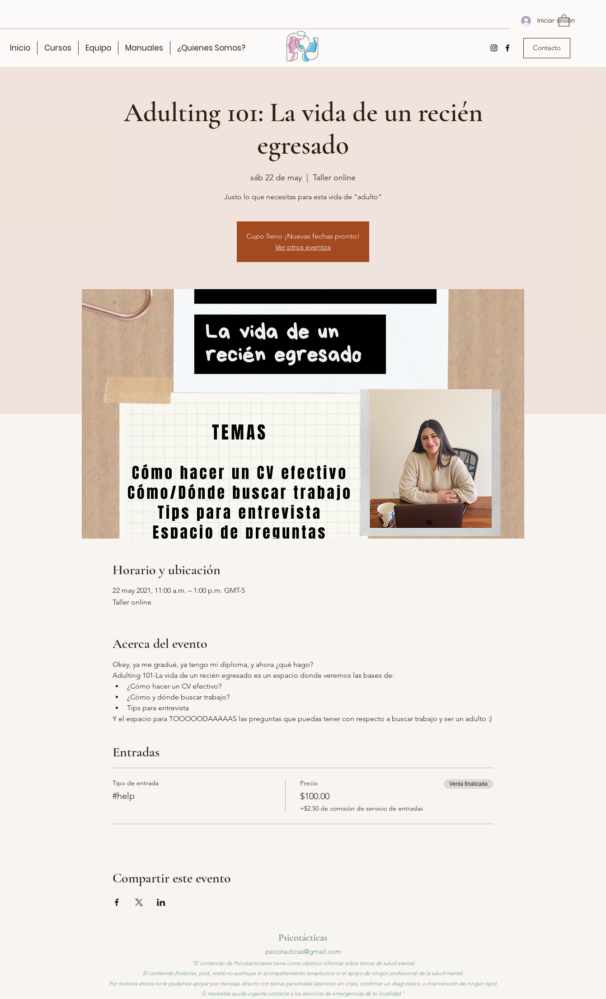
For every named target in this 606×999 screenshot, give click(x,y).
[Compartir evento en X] (139, 902)
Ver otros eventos (303, 247)
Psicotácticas (302, 937)
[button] (564, 20)
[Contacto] (546, 48)
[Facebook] (507, 47)
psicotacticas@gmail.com (303, 951)
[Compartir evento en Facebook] (117, 902)
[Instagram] (493, 47)
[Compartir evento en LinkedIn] (161, 902)
